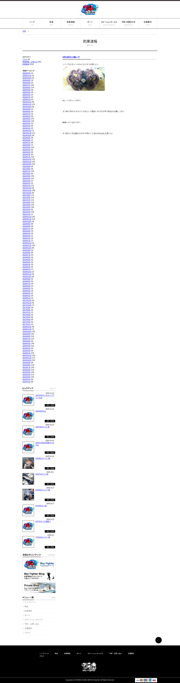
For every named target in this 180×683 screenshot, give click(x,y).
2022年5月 (26, 176)
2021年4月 (26, 207)
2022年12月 (27, 159)
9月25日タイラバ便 (42, 490)
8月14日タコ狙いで (71, 57)
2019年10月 (27, 248)
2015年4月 (26, 375)
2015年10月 (27, 360)
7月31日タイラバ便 (42, 537)
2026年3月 (26, 73)
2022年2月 (26, 183)
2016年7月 (26, 339)
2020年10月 (27, 221)
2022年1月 (26, 186)
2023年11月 (27, 133)
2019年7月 (26, 255)
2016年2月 (26, 351)
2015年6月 (26, 370)
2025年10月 (27, 78)
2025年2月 (26, 97)
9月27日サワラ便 (41, 474)
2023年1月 (26, 157)
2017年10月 (27, 305)
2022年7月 (26, 171)
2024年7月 (26, 114)
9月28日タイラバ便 (42, 458)
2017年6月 (26, 315)
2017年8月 (26, 310)
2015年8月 (26, 365)
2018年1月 (26, 298)
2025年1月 (26, 99)
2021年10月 (27, 193)
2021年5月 (26, 205)
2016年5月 (26, 343)
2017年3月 (26, 322)
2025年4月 (26, 92)
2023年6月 (26, 145)
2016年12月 (27, 327)
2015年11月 (27, 358)
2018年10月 (27, 276)
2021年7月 (26, 200)
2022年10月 (27, 164)
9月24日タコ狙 (41, 506)
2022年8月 (26, 169)
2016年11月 (27, 329)
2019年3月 (26, 265)
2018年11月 (27, 274)
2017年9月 (26, 308)
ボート (90, 23)
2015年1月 (26, 382)
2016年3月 (26, 348)
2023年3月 (26, 152)
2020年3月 (26, 236)
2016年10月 (27, 331)
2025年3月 (26, 95)
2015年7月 (26, 367)
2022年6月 (26, 174)
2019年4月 (26, 262)
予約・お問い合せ (128, 23)
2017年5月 (26, 317)
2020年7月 (26, 229)
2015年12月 (27, 355)
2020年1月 (26, 241)
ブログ (25, 59)
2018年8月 (26, 281)
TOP (24, 31)
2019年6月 (26, 257)
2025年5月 (26, 90)
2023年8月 (26, 140)
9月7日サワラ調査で (43, 521)
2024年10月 (27, 107)
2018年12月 (27, 272)
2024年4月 (26, 121)
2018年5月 (26, 288)
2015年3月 (26, 377)
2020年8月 (26, 226)
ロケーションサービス (109, 23)
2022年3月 (26, 181)
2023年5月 (26, 147)
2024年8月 (26, 111)
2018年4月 (26, 291)
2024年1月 (26, 128)
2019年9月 (26, 250)
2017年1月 (26, 324)
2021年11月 (27, 190)
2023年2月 (26, 154)
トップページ (32, 23)
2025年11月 (27, 76)
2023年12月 (27, 131)
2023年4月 (26, 150)
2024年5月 (26, 119)
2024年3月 (26, 123)
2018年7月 (26, 284)
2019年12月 (27, 243)
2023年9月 (26, 138)
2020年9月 (26, 224)
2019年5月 (26, 260)
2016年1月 (26, 353)
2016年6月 (26, 341)
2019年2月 (26, 267)
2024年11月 (27, 104)
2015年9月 (26, 363)
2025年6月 (26, 88)
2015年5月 (26, 372)
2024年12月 (27, 102)
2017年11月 (27, 303)
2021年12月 (27, 188)
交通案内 (147, 23)
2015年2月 (26, 379)
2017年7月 (26, 312)
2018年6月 (26, 286)
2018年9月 (26, 279)
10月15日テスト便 (42, 427)
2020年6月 (26, 231)
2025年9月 (26, 80)
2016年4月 (26, 346)
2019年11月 (27, 245)
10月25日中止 (40, 411)
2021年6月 (26, 202)
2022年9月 (26, 166)
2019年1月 (26, 269)
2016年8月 (26, 336)
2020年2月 (26, 238)
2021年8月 (26, 198)
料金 (51, 23)
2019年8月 (26, 253)
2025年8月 (26, 83)
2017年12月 (27, 300)
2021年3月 (26, 210)
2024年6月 (26, 116)
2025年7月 (26, 85)
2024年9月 (26, 109)
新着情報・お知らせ (30, 62)
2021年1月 (26, 214)
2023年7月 (26, 143)
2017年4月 (26, 320)
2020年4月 (26, 233)
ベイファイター (90, 9)
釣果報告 (70, 23)
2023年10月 (27, 135)
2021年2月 (26, 212)
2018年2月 (26, 296)
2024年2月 (26, 126)
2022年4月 (26, 178)
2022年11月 (27, 162)
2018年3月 (26, 293)
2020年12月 (27, 217)
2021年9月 (26, 195)
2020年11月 (27, 219)
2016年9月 (26, 334)
